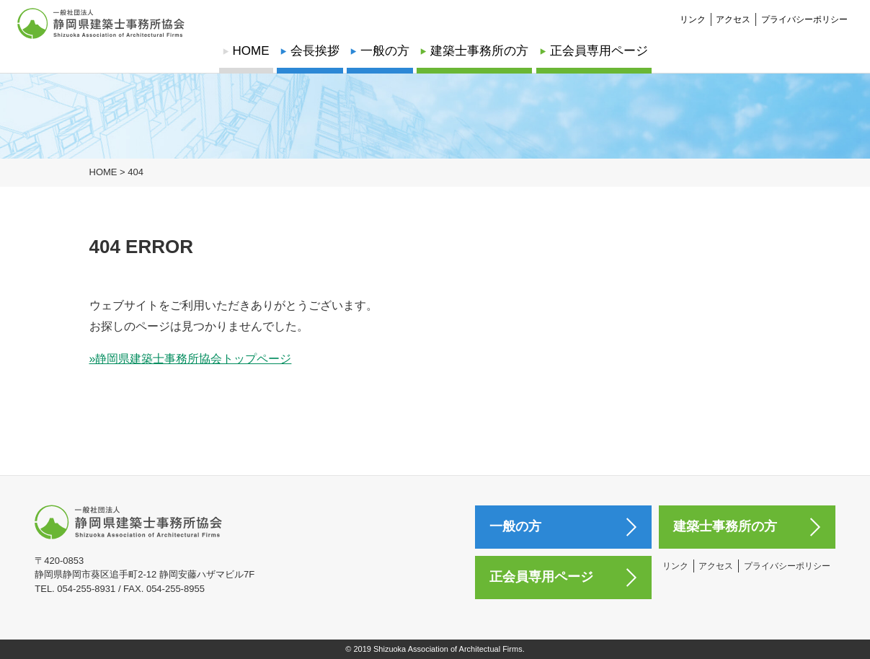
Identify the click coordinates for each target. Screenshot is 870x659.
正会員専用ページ (599, 51)
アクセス (733, 11)
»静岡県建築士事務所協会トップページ (190, 359)
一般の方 (384, 51)
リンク (693, 11)
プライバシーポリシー (804, 11)
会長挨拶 (314, 51)
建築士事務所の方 (479, 51)
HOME (251, 51)
